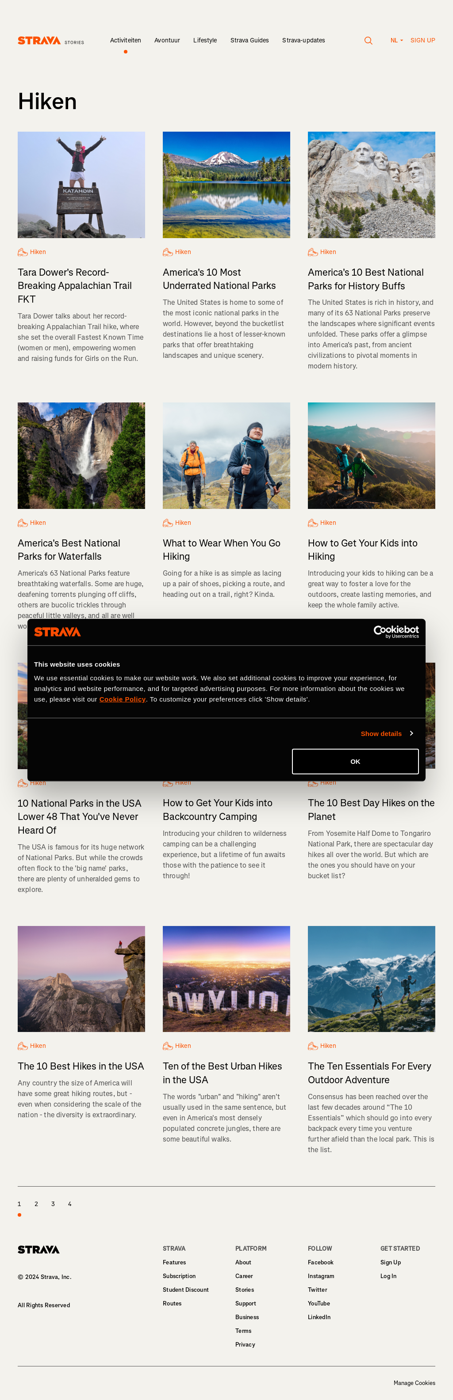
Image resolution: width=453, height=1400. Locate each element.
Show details (381, 733)
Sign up (423, 40)
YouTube (319, 1303)
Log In (388, 1276)
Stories (244, 1290)
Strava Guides (249, 40)
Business (247, 1317)
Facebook (321, 1262)
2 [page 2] (36, 1204)
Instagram (321, 1276)
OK (355, 761)
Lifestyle (205, 40)
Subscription (179, 1276)
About (243, 1262)
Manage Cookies (414, 1383)
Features (174, 1262)
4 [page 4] (70, 1204)
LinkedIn (319, 1317)
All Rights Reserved (44, 1305)
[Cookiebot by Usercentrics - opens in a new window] (380, 631)
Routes (172, 1303)
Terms (243, 1331)
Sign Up (390, 1262)
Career (244, 1276)
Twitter (317, 1290)
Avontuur (167, 40)
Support (245, 1303)
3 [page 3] (53, 1204)
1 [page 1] (19, 1209)
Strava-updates (303, 40)
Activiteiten (126, 40)
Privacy (245, 1344)
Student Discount (186, 1290)
